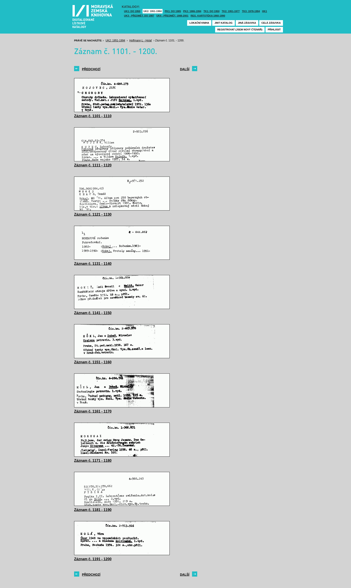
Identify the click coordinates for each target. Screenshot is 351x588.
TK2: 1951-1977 (231, 11)
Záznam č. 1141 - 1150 (92, 313)
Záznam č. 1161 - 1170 (92, 411)
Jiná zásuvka (247, 22)
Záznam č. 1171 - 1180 (92, 460)
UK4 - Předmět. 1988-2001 (172, 15)
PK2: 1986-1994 (192, 11)
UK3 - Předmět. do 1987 (139, 15)
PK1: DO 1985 (173, 11)
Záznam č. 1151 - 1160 (92, 362)
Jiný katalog (223, 22)
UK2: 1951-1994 (152, 11)
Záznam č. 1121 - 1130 (92, 214)
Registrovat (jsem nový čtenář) (239, 29)
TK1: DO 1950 (211, 11)
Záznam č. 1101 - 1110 (92, 116)
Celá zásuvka (271, 22)
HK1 (264, 11)
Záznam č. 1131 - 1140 (92, 264)
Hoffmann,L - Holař (140, 40)
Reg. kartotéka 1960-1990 (208, 15)
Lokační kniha (199, 22)
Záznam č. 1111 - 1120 (92, 165)
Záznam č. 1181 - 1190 (92, 510)
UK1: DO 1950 (132, 11)
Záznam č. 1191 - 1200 (92, 559)
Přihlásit (274, 29)
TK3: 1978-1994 (251, 11)
